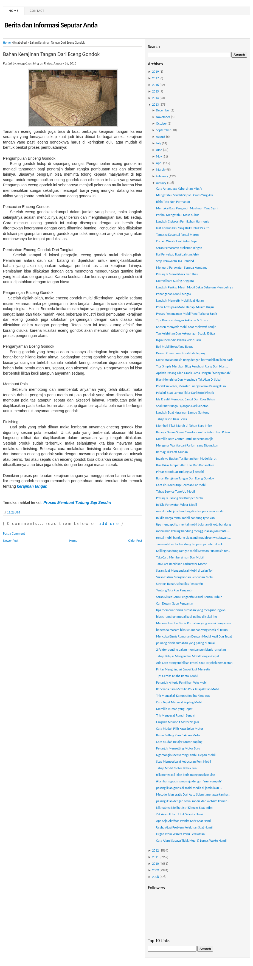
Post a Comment (14, 533)
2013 (155, 104)
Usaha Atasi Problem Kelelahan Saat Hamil (184, 827)
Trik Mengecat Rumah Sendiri (175, 715)
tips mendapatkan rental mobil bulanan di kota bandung (193, 524)
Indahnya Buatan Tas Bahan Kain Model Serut (186, 458)
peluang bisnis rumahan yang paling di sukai (185, 643)
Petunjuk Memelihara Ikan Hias (177, 274)
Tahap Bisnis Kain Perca (171, 419)
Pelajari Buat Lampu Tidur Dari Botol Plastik (185, 393)
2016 (155, 85)
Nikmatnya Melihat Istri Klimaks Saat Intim (184, 808)
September (163, 130)
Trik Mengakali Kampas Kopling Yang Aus (183, 696)
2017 (155, 78)
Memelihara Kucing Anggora (175, 281)
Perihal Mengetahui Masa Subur (177, 215)
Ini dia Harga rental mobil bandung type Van (185, 518)
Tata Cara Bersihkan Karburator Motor (181, 564)
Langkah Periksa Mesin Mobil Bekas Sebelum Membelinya (194, 287)
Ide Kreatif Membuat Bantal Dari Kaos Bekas (185, 399)
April (159, 163)
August (160, 137)
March (160, 170)
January (161, 183)
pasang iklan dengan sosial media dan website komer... (192, 801)
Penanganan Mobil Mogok (173, 294)
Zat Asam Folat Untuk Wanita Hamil (180, 814)
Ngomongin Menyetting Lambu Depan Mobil (185, 755)
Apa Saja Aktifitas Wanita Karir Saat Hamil (184, 821)
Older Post (135, 541)
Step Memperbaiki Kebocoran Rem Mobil (183, 761)
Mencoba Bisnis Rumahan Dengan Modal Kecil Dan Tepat (194, 636)
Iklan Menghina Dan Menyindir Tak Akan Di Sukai (188, 379)
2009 (155, 870)
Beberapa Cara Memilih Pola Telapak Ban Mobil (187, 689)
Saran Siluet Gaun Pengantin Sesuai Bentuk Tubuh (189, 597)
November (163, 117)
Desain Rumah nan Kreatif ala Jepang (180, 353)
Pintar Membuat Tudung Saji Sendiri (180, 472)
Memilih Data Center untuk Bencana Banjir (184, 439)
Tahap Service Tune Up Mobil (175, 491)
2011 (155, 857)
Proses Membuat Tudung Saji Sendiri (77, 502)
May (159, 156)
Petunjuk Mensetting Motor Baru (178, 748)
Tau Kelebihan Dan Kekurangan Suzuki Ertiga (185, 333)
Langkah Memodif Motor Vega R (177, 722)
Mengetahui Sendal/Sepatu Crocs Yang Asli (184, 195)
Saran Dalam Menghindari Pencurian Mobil (184, 577)
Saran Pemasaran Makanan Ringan (179, 248)
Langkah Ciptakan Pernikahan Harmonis (182, 221)
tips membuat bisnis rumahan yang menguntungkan (191, 610)
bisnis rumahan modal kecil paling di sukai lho (186, 617)
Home (14, 11)
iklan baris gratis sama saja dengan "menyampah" (189, 781)
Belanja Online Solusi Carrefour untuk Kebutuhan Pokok (193, 432)
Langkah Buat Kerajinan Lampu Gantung (182, 412)
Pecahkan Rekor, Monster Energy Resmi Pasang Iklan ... (192, 386)
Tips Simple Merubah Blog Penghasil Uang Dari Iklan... (192, 366)
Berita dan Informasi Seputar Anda (50, 25)
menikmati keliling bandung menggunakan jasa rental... (193, 531)
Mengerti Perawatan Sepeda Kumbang (181, 267)
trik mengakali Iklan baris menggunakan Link (185, 775)
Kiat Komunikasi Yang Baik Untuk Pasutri (183, 228)
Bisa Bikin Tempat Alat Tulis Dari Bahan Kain (185, 465)
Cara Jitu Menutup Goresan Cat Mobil (181, 485)
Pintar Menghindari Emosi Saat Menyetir (183, 669)
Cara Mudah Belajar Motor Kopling (179, 742)
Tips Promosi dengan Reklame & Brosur (182, 320)
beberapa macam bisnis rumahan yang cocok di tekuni (192, 630)
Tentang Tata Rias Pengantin (174, 590)
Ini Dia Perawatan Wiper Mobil (176, 505)
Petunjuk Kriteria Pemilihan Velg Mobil (181, 682)
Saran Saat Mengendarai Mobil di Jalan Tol (184, 570)
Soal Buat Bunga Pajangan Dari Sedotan (182, 406)
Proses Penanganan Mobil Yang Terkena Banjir (186, 314)
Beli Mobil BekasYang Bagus (174, 347)
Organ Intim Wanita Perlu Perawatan (180, 834)
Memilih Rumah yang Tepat (174, 709)
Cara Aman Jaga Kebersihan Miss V (179, 188)
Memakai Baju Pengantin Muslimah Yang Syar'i (187, 208)
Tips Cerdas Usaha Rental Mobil (177, 676)
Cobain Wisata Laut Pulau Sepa (176, 241)
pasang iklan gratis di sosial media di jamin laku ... (189, 788)
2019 (155, 72)
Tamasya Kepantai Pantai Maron (177, 235)
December (163, 110)
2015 (155, 91)
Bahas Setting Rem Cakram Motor (178, 735)
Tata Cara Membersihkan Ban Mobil (180, 557)
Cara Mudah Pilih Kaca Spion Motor (179, 729)
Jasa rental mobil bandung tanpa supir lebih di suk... (190, 544)
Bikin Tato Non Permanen (173, 202)
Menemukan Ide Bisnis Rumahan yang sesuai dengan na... (194, 623)
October (161, 123)
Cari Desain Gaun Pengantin (174, 603)
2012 (155, 850)
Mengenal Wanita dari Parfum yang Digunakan (187, 445)
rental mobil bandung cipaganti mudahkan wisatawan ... (193, 538)
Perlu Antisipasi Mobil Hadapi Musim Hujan (185, 307)
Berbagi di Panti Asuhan (172, 452)
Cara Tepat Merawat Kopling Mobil (179, 702)
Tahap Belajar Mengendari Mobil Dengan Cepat (187, 656)
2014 (155, 98)
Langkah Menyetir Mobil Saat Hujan (180, 300)
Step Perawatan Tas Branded (175, 261)
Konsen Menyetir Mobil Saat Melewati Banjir (186, 327)
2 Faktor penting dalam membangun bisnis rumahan (191, 650)
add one (109, 523)
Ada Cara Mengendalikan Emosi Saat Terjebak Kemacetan (194, 663)
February (162, 176)
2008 (155, 877)
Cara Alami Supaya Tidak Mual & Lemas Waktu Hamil (191, 841)
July (158, 143)
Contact (37, 11)
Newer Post (10, 541)
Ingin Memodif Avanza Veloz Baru (178, 340)
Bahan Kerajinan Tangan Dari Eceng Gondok (51, 54)
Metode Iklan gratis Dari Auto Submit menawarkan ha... (193, 794)
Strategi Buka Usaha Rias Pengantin (179, 584)
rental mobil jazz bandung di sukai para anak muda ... (191, 511)
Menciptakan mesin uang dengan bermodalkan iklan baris (194, 360)
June (159, 150)
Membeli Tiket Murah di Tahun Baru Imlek (184, 426)
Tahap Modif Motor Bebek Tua (176, 768)
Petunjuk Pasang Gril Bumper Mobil (180, 498)
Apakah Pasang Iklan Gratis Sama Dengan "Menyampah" (193, 373)
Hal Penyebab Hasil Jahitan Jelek (177, 254)
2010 (155, 864)
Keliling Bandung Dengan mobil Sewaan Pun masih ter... (193, 551)
